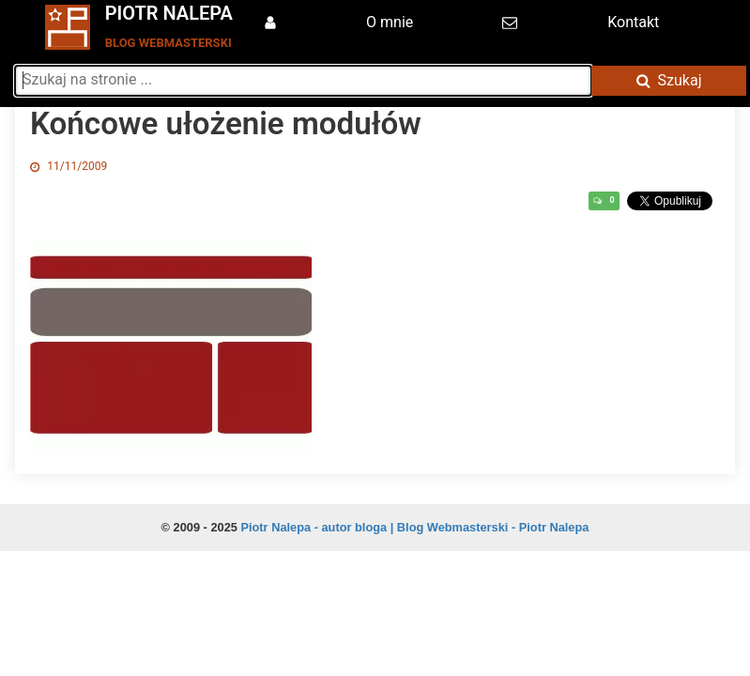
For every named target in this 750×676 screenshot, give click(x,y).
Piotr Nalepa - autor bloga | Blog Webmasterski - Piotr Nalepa (414, 527)
